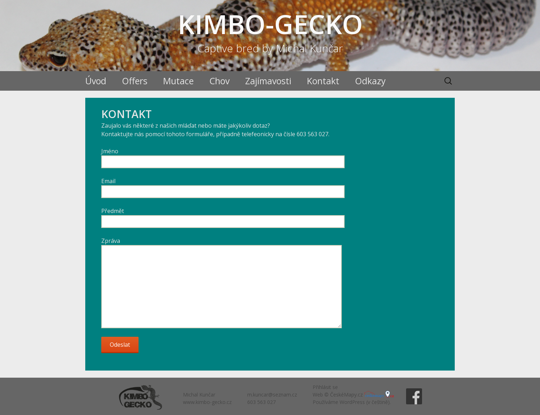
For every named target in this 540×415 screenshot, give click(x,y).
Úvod (95, 81)
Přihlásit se (325, 387)
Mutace (178, 81)
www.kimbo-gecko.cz (207, 402)
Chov (219, 81)
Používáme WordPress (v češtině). (352, 402)
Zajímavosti (268, 81)
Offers (134, 81)
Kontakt (323, 81)
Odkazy (370, 81)
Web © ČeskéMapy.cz (353, 394)
